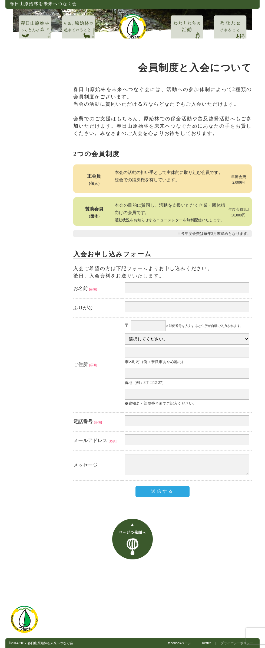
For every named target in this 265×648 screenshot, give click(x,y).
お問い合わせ (55, 586)
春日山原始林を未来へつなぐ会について (77, 578)
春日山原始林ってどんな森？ (60, 571)
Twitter (206, 643)
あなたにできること (237, 571)
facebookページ (179, 643)
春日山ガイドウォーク (204, 578)
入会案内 (87, 586)
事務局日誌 (162, 578)
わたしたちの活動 (191, 571)
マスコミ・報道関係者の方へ (196, 586)
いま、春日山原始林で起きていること (130, 571)
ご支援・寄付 (119, 586)
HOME (16, 571)
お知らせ (131, 578)
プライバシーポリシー (237, 643)
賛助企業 (151, 586)
